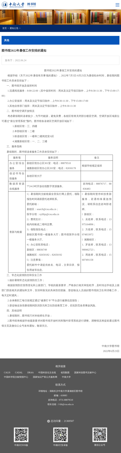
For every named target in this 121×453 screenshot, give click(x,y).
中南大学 (66, 377)
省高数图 (65, 372)
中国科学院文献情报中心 (16, 377)
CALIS (7, 372)
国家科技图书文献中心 (85, 372)
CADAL (19, 372)
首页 (4, 28)
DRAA (30, 372)
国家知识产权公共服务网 (45, 377)
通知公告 (14, 28)
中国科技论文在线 (47, 372)
